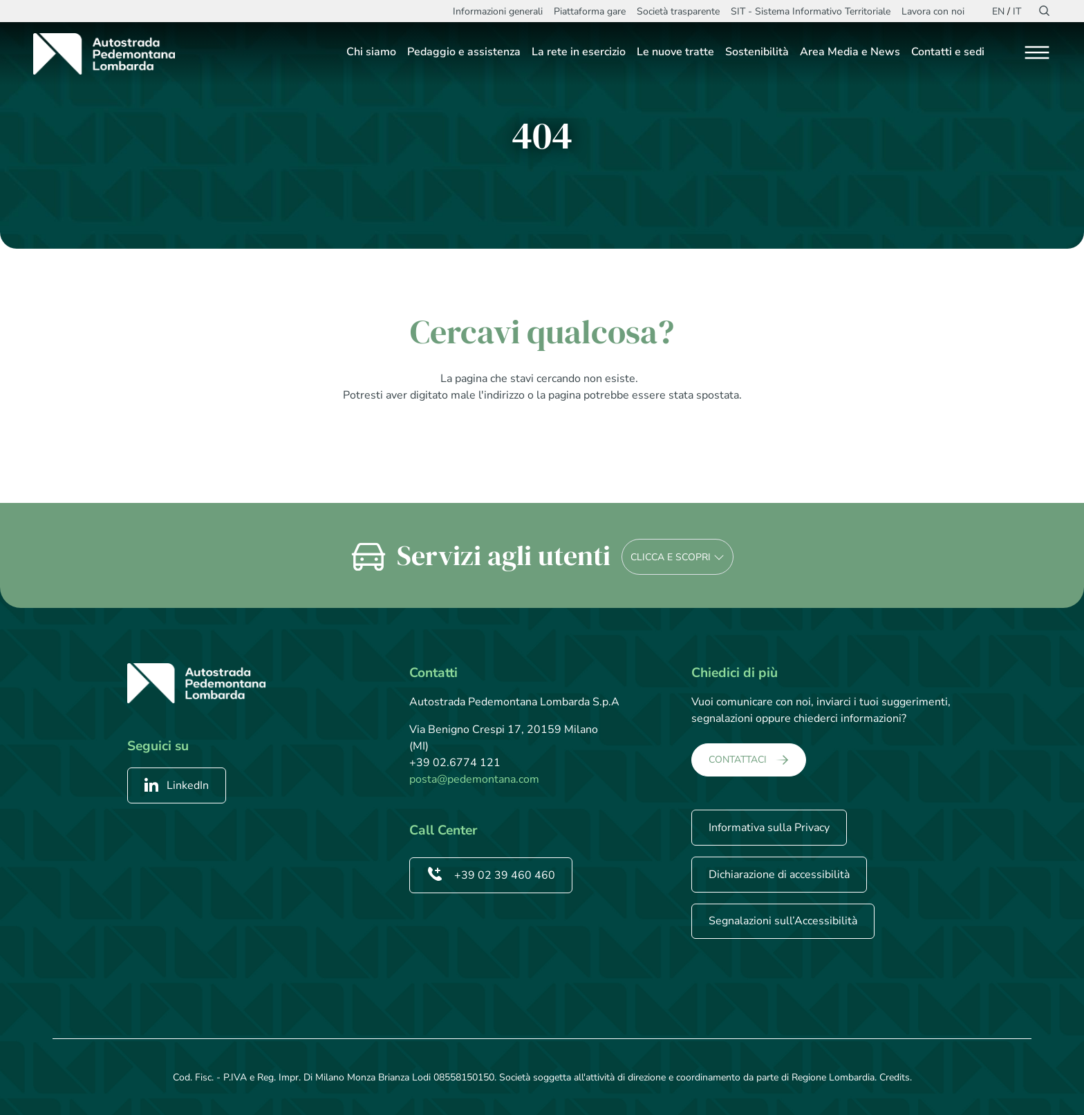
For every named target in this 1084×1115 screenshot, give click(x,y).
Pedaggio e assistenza (464, 51)
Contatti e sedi (947, 51)
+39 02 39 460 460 (491, 875)
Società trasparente (678, 11)
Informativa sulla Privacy (769, 827)
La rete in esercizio (579, 51)
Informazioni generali (498, 11)
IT (1017, 11)
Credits (894, 1077)
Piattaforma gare (590, 11)
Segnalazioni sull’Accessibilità (783, 920)
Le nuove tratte (675, 51)
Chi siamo (371, 51)
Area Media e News (850, 51)
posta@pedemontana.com (474, 779)
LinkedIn (176, 785)
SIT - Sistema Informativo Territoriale (810, 11)
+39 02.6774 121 (455, 762)
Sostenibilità (757, 51)
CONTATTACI (738, 759)
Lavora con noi (932, 11)
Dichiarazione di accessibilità (779, 874)
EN (998, 11)
